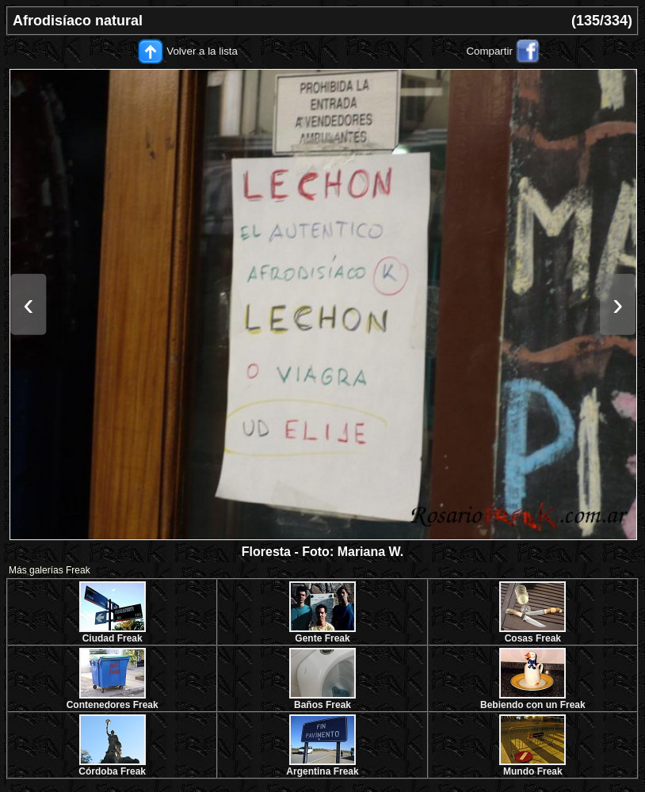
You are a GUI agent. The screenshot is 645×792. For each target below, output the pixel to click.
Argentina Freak (322, 771)
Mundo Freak (533, 771)
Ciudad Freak (112, 638)
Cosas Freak (533, 638)
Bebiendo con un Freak (533, 704)
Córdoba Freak (112, 771)
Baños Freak (322, 704)
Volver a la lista (202, 51)
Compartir (489, 51)
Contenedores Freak (112, 704)
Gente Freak (322, 638)
